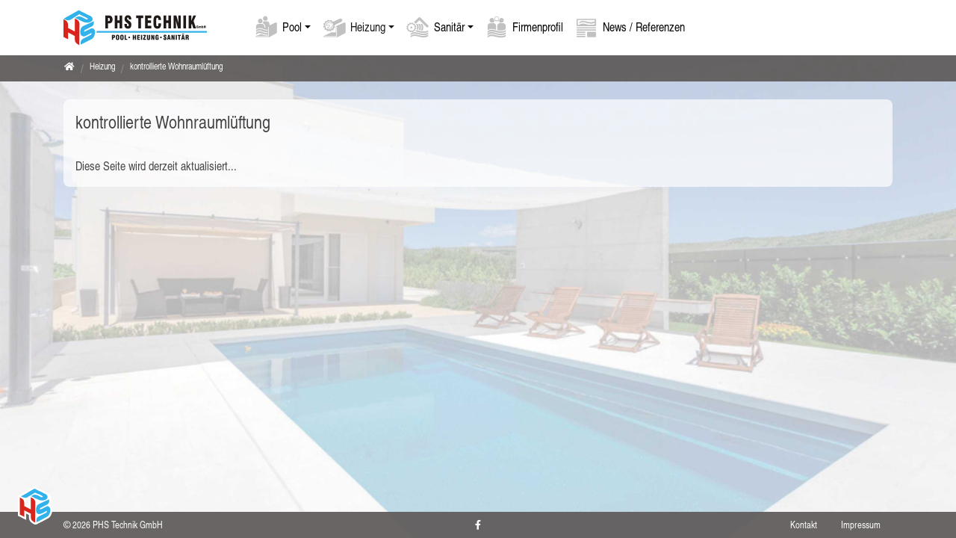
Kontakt (803, 524)
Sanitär (449, 26)
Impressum (861, 524)
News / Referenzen (644, 26)
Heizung (367, 26)
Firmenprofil (537, 26)
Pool (292, 26)
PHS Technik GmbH (128, 524)
